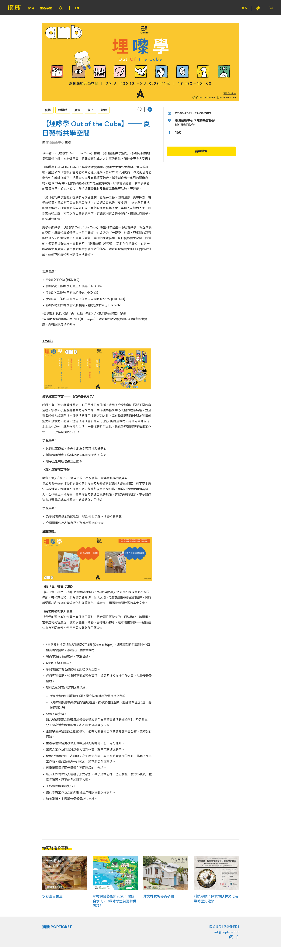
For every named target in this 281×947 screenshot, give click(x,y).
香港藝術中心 (55, 142)
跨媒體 (62, 110)
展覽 (77, 110)
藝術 (48, 110)
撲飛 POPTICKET (57, 926)
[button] (149, 109)
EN (77, 8)
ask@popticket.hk (226, 932)
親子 (91, 110)
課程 (104, 110)
